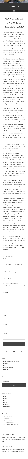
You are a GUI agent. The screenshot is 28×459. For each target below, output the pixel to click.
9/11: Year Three (7, 272)
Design (5, 398)
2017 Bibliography (8, 416)
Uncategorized (7, 406)
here (3, 441)
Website (5, 333)
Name (5, 315)
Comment (5, 292)
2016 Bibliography (8, 420)
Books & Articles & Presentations (11, 361)
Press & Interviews (8, 367)
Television (6, 404)
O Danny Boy (14, 6)
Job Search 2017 (7, 418)
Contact (6, 369)
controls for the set (18, 61)
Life (5, 400)
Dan (5, 258)
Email (5, 324)
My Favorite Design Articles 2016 (11, 424)
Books (5, 396)
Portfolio (6, 363)
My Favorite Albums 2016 (9, 422)
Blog (5, 365)
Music (5, 402)
